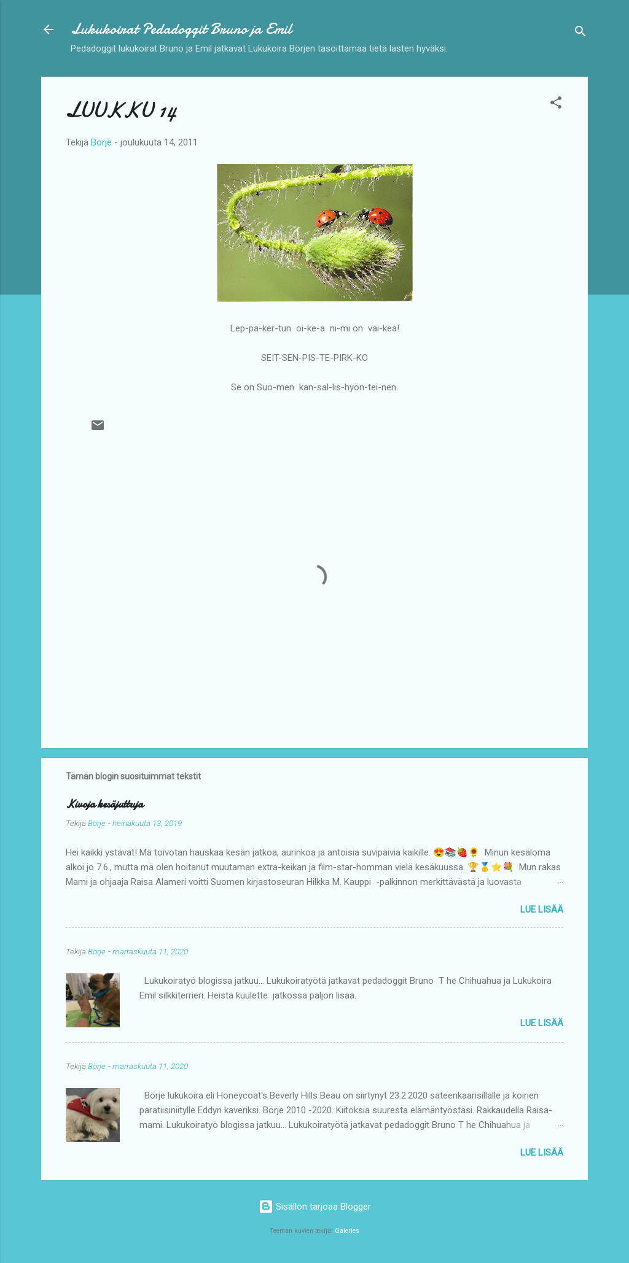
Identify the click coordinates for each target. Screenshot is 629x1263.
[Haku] (580, 33)
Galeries (347, 1231)
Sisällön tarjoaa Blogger (315, 1206)
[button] (556, 104)
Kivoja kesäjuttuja (104, 804)
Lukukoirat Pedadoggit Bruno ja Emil (181, 29)
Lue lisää (541, 909)
